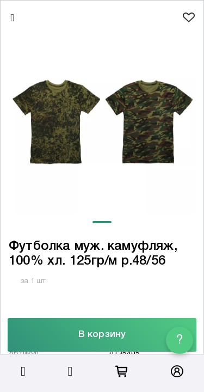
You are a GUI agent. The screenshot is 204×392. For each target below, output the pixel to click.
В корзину (102, 334)
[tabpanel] (102, 122)
